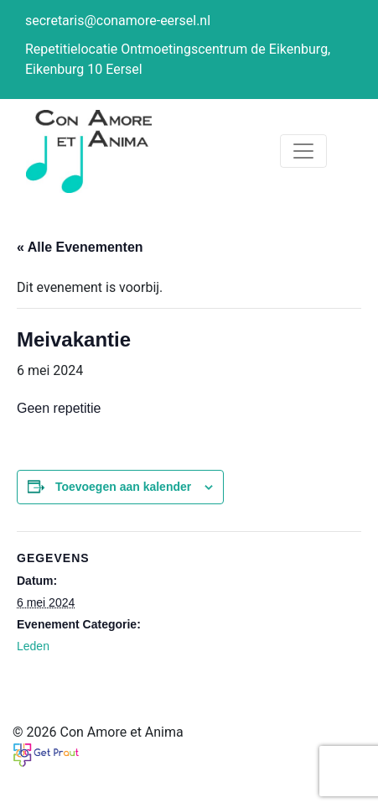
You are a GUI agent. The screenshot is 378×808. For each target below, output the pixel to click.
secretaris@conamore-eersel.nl (117, 21)
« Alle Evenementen (80, 247)
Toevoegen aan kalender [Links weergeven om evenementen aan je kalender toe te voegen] (123, 486)
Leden (33, 646)
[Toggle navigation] (303, 151)
